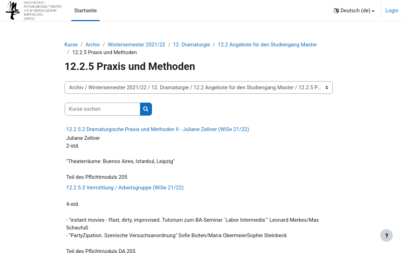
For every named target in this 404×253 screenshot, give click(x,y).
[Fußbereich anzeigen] (386, 235)
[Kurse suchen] (102, 109)
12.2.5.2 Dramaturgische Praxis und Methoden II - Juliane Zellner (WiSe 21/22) (157, 129)
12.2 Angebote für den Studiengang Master (269, 44)
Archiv (93, 44)
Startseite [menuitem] (85, 10)
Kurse (71, 44)
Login (391, 10)
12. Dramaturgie (193, 44)
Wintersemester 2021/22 (137, 44)
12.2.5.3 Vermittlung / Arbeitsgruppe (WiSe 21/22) (125, 188)
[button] (354, 10)
